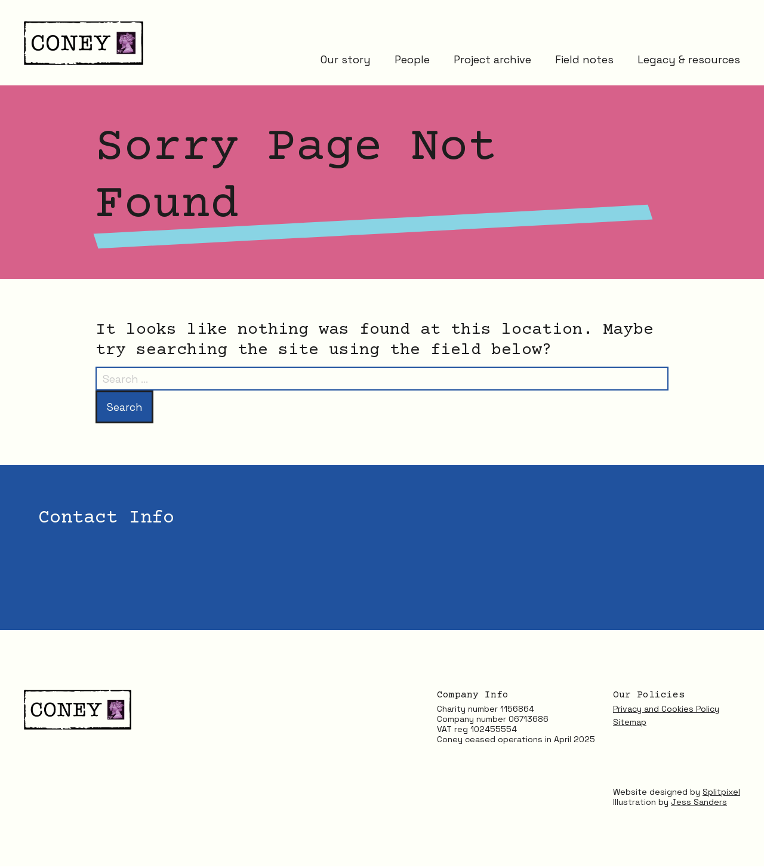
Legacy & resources (688, 61)
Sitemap (629, 722)
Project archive (492, 61)
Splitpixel (721, 791)
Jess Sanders (699, 802)
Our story (346, 61)
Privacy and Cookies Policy (666, 709)
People (412, 61)
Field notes (584, 61)
